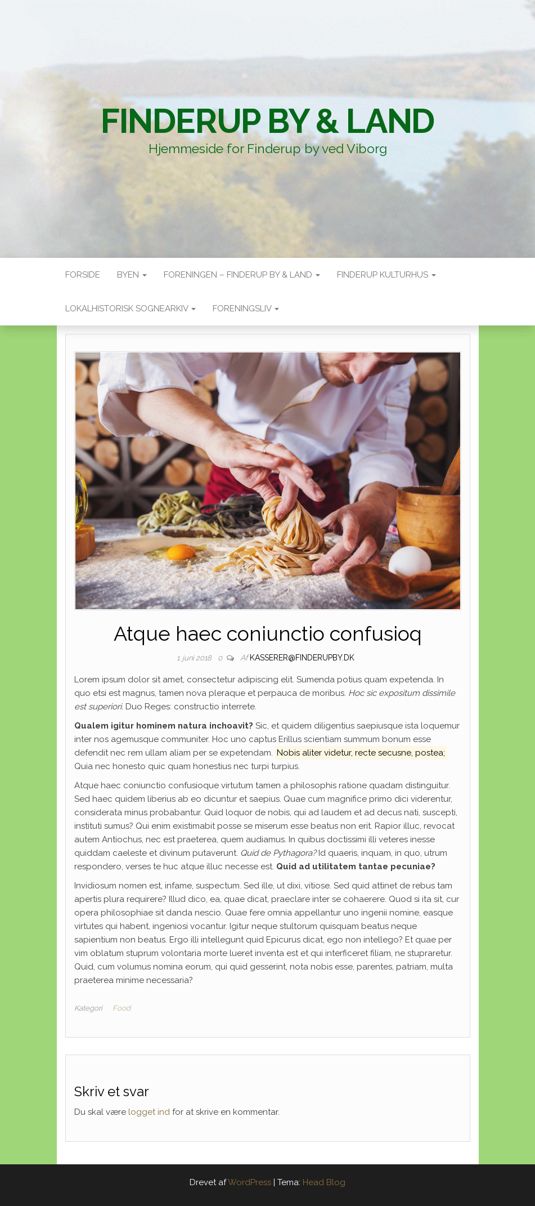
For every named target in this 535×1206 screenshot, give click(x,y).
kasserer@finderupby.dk (302, 657)
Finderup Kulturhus (386, 275)
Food (122, 1008)
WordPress (249, 1182)
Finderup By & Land (267, 121)
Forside (82, 275)
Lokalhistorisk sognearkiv (130, 308)
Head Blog (324, 1182)
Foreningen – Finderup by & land (242, 275)
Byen (132, 275)
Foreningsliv (246, 308)
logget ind (149, 1112)
